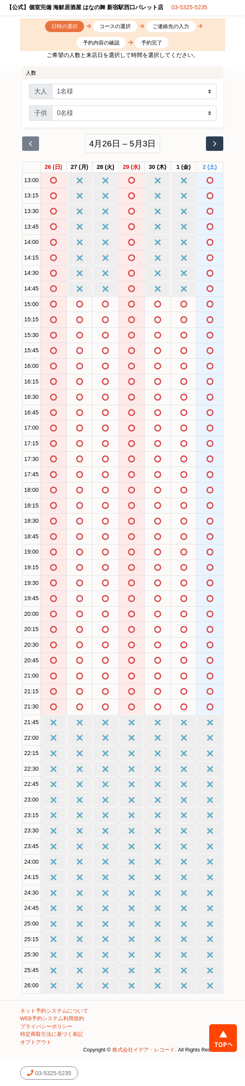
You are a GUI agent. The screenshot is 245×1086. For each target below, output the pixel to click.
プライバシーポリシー (46, 1026)
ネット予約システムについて (54, 1011)
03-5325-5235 (189, 7)
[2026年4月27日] (79, 167)
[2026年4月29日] (131, 167)
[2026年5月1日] (184, 167)
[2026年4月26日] (53, 167)
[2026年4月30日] (157, 167)
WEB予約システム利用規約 (52, 1018)
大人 (40, 91)
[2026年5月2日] (210, 167)
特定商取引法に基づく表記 (51, 1034)
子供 (40, 113)
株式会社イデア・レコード (143, 1050)
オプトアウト (35, 1042)
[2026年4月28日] (105, 167)
